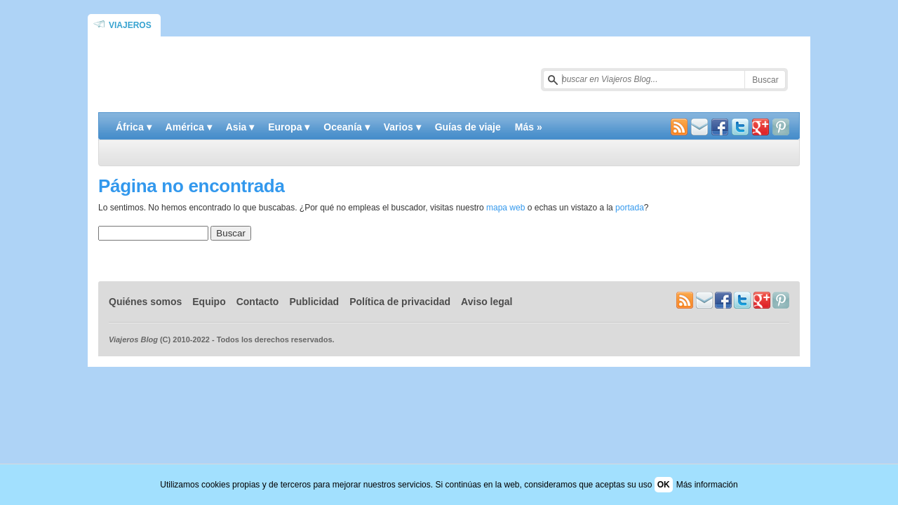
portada (629, 208)
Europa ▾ (288, 127)
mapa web (505, 208)
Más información (707, 485)
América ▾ (189, 127)
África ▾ (134, 127)
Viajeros (130, 25)
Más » (528, 127)
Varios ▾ (402, 127)
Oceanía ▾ (346, 127)
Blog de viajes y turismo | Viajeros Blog (264, 74)
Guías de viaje (468, 127)
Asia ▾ (240, 127)
